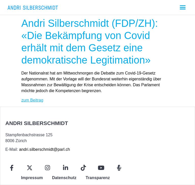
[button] (182, 7)
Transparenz (98, 178)
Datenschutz (64, 178)
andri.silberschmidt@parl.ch (44, 149)
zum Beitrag (32, 100)
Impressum (32, 178)
